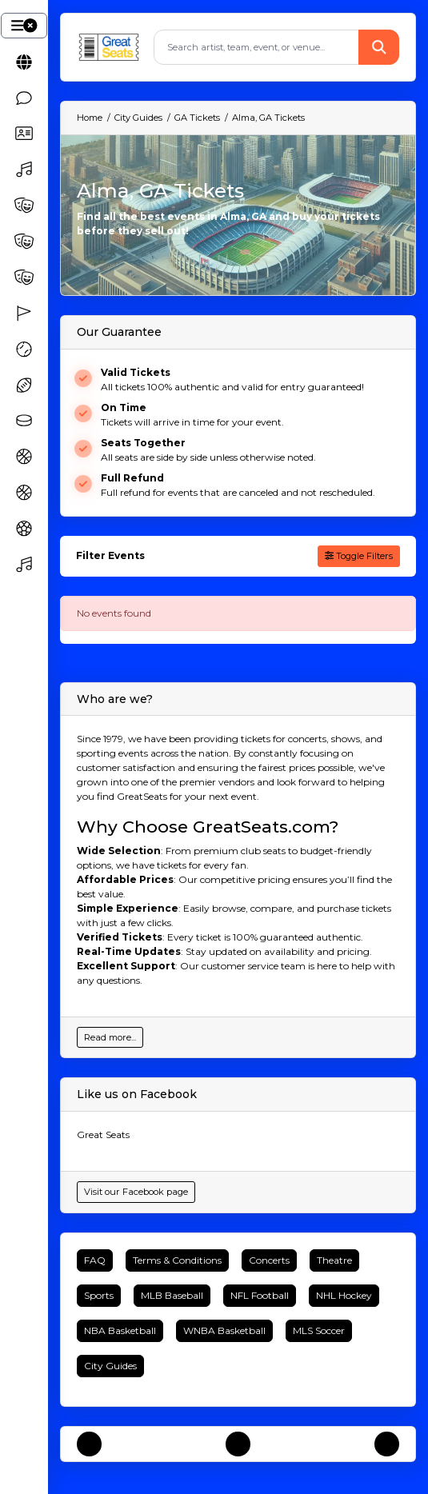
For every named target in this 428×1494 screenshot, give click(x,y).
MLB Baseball (172, 1295)
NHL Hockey (344, 1295)
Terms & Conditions (177, 1260)
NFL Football (259, 1295)
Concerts (269, 1260)
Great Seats (103, 1134)
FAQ (95, 1260)
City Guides (110, 1366)
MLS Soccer (319, 1330)
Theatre (334, 1260)
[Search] (256, 47)
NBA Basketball (120, 1330)
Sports (99, 1295)
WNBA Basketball (224, 1330)
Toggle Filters (359, 555)
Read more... (110, 1037)
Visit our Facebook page (136, 1191)
